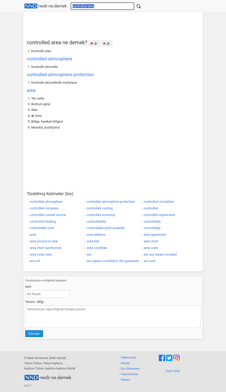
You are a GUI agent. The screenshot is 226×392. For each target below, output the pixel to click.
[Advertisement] (113, 25)
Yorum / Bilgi (34, 302)
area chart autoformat (45, 248)
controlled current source (48, 215)
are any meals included (160, 254)
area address (96, 234)
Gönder (34, 334)
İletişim (125, 379)
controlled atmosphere (49, 58)
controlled (151, 208)
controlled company (44, 208)
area (31, 90)
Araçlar (125, 363)
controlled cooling (99, 208)
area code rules (41, 254)
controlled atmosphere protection (60, 74)
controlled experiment (159, 215)
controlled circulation (159, 201)
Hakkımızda (128, 357)
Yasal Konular (129, 374)
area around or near (44, 241)
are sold (149, 261)
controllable (152, 221)
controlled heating (43, 221)
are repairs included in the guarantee (113, 261)
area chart (151, 241)
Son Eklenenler (130, 368)
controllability (96, 221)
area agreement (155, 234)
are (89, 254)
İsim (28, 286)
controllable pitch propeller (106, 228)
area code (151, 248)
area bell (93, 241)
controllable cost (42, 228)
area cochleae (97, 248)
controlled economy (101, 215)
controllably (152, 228)
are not (35, 261)
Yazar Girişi (173, 371)
